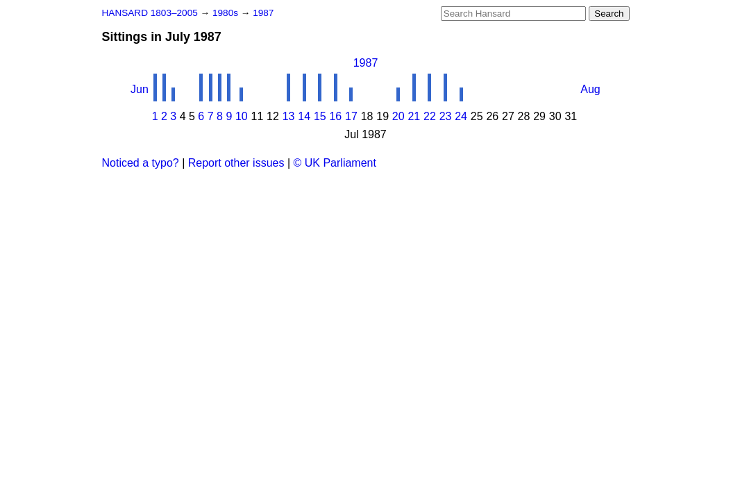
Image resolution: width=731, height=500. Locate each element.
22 (429, 116)
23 (445, 116)
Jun (140, 89)
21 (413, 116)
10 (241, 116)
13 (289, 116)
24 (461, 116)
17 (351, 116)
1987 (263, 13)
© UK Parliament (335, 163)
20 (398, 116)
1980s (226, 13)
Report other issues (236, 163)
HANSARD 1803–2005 (150, 13)
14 (304, 116)
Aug (590, 89)
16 (335, 116)
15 (320, 116)
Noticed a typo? (140, 163)
